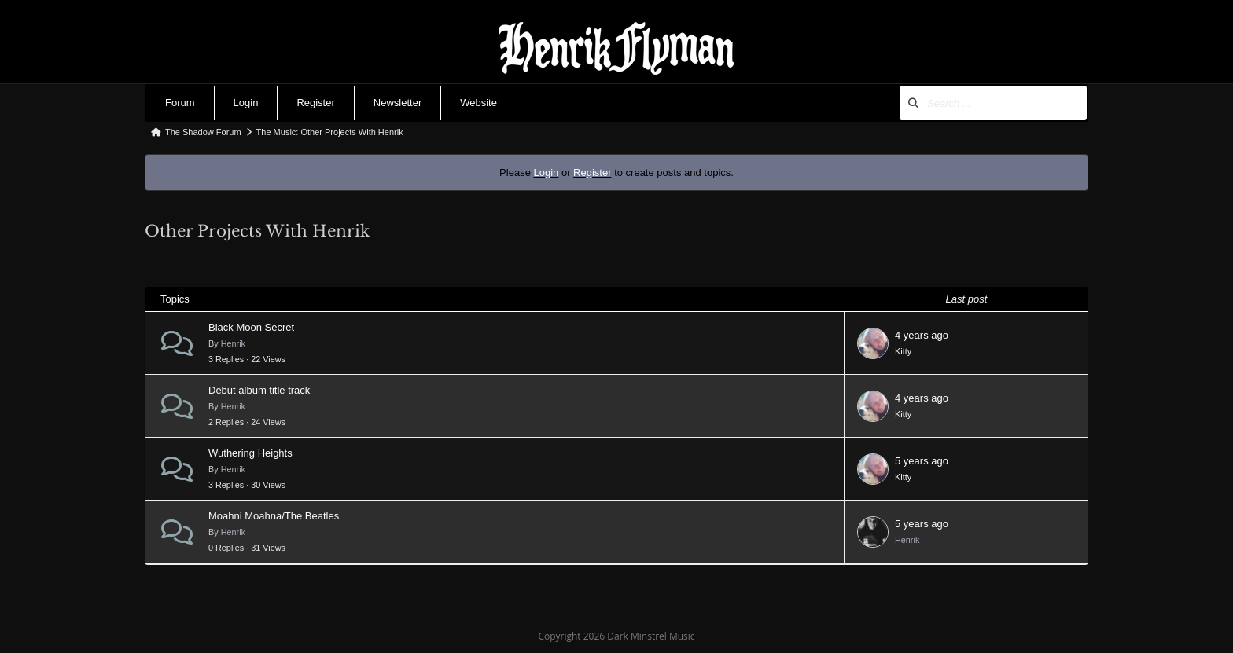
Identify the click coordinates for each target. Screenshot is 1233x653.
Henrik (233, 343)
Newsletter (397, 102)
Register (315, 102)
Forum (180, 102)
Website (478, 102)
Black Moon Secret (251, 327)
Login (246, 102)
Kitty (903, 351)
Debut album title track (259, 390)
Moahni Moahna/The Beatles (273, 516)
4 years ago (921, 335)
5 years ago (921, 461)
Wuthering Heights (250, 453)
